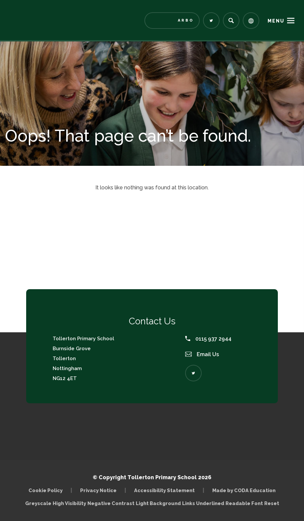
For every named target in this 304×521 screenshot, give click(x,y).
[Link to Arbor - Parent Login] (172, 20)
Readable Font (244, 503)
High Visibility (69, 503)
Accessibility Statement (164, 490)
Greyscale (38, 503)
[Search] (231, 20)
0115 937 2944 (208, 339)
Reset (271, 503)
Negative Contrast (110, 503)
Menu (276, 21)
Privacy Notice (98, 490)
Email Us (202, 354)
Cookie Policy (45, 490)
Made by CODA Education (244, 490)
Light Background (158, 503)
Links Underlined (203, 503)
